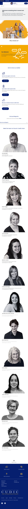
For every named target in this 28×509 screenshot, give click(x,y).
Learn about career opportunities (8, 88)
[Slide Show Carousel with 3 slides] (14, 54)
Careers (3, 482)
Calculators (4, 486)
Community (4, 483)
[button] (14, 122)
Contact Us (16, 482)
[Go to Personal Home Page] (14, 3)
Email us (21, 476)
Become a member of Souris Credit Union (10, 102)
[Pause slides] (2, 47)
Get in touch (6, 469)
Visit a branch (7, 476)
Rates (2, 484)
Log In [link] (26, 3)
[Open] (1, 3)
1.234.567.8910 (21, 469)
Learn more (5, 94)
